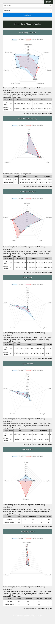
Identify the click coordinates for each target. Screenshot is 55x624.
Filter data (27, 15)
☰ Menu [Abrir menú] (48, 2)
